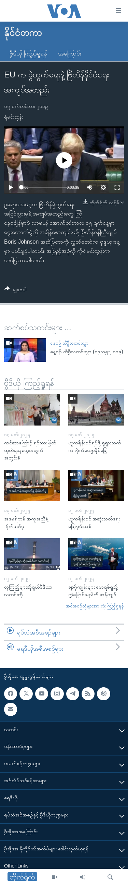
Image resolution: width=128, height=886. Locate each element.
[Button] (15, 290)
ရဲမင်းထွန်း (13, 117)
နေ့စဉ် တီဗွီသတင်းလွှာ (69, 343)
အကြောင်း (70, 53)
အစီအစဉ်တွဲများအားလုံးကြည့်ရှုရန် (95, 605)
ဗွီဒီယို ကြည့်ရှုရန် (28, 53)
